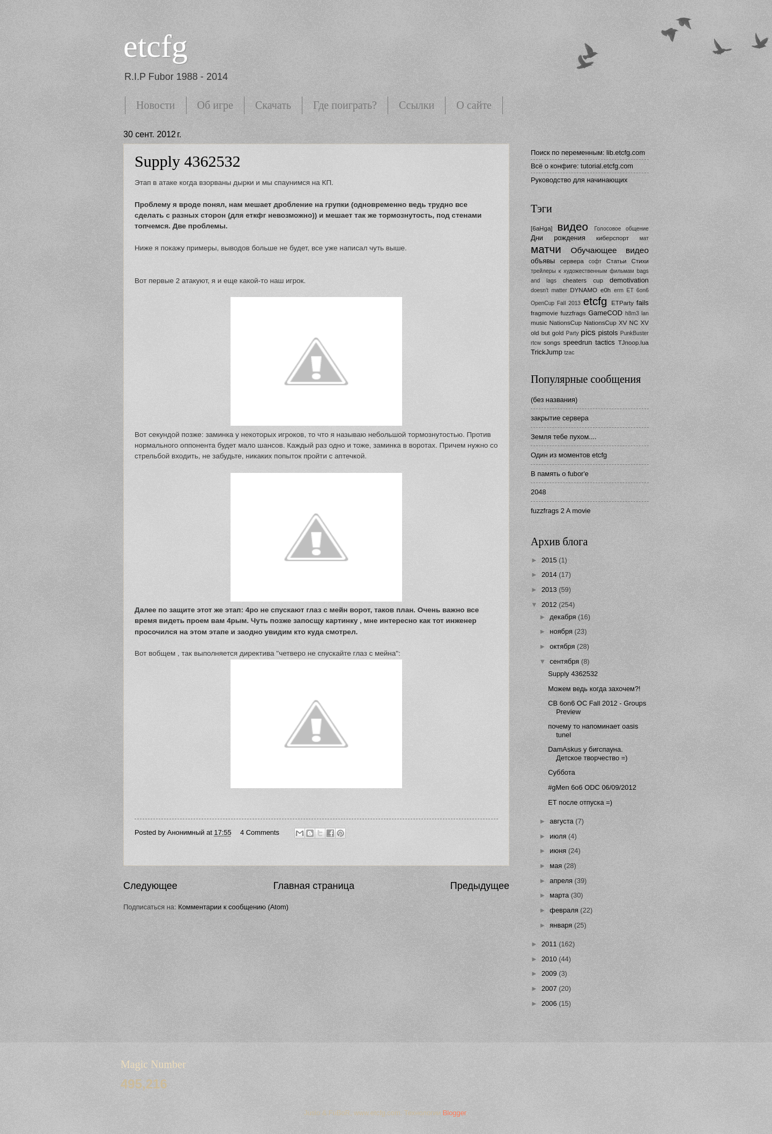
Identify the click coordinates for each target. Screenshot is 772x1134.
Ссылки (416, 105)
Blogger (454, 1113)
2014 (550, 574)
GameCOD (605, 313)
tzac (569, 352)
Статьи (616, 261)
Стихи (640, 261)
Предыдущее (479, 885)
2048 (538, 492)
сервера (572, 261)
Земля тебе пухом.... (564, 437)
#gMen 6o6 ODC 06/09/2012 (592, 787)
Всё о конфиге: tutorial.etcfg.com (582, 166)
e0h (605, 290)
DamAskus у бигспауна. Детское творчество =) (587, 753)
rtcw (536, 343)
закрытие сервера (560, 418)
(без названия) (554, 400)
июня (559, 851)
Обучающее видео (610, 250)
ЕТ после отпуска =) (580, 802)
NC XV (639, 323)
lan (645, 313)
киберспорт (612, 238)
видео (573, 226)
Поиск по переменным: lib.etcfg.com (588, 153)
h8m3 (632, 313)
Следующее (150, 885)
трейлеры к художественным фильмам (582, 271)
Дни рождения (558, 238)
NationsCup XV (605, 323)
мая (557, 866)
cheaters (575, 280)
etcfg (155, 46)
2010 (550, 959)
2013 (550, 589)
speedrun (577, 342)
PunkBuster (634, 333)
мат (644, 238)
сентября (565, 661)
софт (595, 261)
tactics (605, 342)
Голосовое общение (621, 229)
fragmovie (544, 313)
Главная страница (313, 885)
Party (572, 333)
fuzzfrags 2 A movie (561, 511)
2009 (550, 973)
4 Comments (259, 832)
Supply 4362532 (188, 161)
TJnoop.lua (633, 342)
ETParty (622, 303)
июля (559, 836)
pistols (608, 333)
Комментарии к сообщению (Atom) (233, 907)
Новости (155, 105)
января (562, 925)
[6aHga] (542, 228)
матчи (546, 249)
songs (552, 342)
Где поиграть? (345, 105)
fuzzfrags (573, 313)
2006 (550, 1003)
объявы (543, 261)
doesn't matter (549, 290)
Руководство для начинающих (579, 180)
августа (562, 821)
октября (563, 646)
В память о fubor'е (560, 474)
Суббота (561, 772)
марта (560, 895)
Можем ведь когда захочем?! (594, 689)
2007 (550, 988)
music (539, 323)
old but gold (547, 333)
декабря (564, 617)
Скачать (273, 105)
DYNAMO (583, 290)
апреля (562, 881)
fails (642, 303)
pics (588, 332)
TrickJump (546, 352)
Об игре (215, 105)
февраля (565, 910)
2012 (550, 605)
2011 (550, 944)
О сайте (474, 105)
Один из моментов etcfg (569, 455)
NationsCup (565, 323)
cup (598, 280)
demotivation (629, 280)
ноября (562, 631)
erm (618, 290)
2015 (550, 560)
